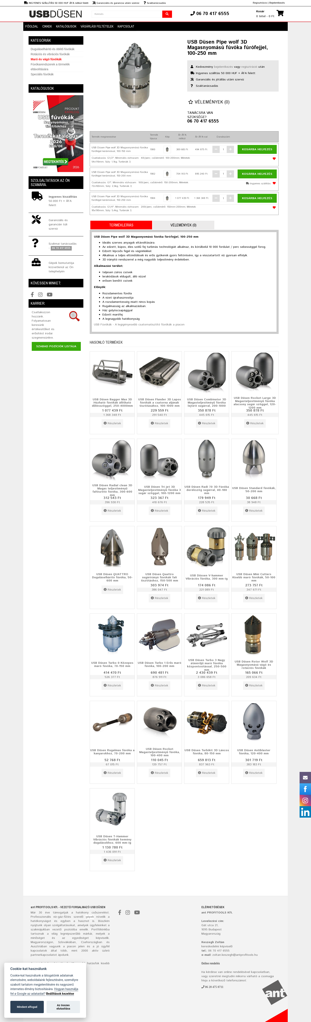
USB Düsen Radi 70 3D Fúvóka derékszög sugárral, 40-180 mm (206, 490)
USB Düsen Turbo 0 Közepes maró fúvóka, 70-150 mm (112, 664)
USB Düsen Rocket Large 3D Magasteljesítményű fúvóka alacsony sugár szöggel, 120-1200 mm (255, 403)
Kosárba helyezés (257, 149)
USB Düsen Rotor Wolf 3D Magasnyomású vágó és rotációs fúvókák (254, 664)
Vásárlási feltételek (97, 26)
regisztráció (249, 67)
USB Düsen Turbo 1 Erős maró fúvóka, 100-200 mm (159, 664)
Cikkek (47, 26)
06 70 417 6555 (203, 121)
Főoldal (31, 26)
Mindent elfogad (27, 1006)
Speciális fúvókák (42, 74)
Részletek (112, 423)
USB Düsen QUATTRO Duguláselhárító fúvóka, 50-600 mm (112, 577)
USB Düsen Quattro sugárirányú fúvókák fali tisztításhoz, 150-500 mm (159, 577)
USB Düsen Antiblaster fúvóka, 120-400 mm (253, 751)
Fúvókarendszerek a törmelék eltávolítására (50, 67)
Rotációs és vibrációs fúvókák (50, 54)
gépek (90, 917)
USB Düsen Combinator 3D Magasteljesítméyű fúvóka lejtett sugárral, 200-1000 (206, 402)
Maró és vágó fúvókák (46, 59)
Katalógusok (66, 26)
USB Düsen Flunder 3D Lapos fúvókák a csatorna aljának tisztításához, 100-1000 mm (159, 402)
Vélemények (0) (209, 102)
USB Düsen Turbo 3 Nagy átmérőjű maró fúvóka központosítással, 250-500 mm (206, 665)
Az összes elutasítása (63, 1007)
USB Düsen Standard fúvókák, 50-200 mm (254, 489)
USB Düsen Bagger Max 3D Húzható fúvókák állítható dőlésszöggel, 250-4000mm (112, 402)
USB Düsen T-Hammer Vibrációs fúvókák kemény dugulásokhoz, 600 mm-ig (112, 839)
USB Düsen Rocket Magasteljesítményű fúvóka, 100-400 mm (159, 752)
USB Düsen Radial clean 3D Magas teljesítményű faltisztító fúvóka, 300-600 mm (112, 490)
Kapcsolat (126, 26)
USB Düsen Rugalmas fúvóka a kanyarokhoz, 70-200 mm (112, 751)
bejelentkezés (223, 67)
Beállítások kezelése (60, 994)
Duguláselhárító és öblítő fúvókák (52, 49)
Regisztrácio (260, 3)
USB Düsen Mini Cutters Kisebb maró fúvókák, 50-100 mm (253, 577)
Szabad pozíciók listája (56, 346)
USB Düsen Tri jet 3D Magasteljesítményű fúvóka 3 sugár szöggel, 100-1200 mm (159, 490)
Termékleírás (121, 225)
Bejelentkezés (277, 3)
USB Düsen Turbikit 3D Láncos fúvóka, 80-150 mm (206, 751)
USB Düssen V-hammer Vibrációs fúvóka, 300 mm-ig (207, 577)
